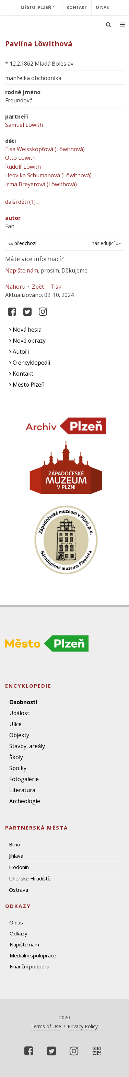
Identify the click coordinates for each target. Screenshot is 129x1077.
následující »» (106, 243)
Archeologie (24, 801)
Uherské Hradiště (29, 878)
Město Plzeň (27, 384)
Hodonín (19, 867)
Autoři (19, 351)
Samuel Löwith (24, 125)
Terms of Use (46, 1026)
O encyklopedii (29, 362)
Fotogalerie (24, 779)
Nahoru (15, 286)
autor (13, 218)
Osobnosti (23, 702)
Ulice (15, 724)
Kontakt (77, 7)
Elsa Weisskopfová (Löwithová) (45, 149)
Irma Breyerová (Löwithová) (41, 184)
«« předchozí (22, 243)
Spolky (17, 768)
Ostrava (18, 889)
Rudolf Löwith (23, 166)
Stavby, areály (27, 746)
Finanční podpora (29, 966)
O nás (102, 7)
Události (20, 713)
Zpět (38, 286)
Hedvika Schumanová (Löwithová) (48, 175)
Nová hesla (25, 329)
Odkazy (18, 933)
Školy (16, 757)
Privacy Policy (83, 1026)
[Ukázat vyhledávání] (109, 24)
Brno (14, 844)
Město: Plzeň (38, 7)
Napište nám (21, 270)
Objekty (19, 735)
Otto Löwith (20, 158)
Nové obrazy (27, 340)
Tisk (55, 286)
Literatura (22, 790)
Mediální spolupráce (33, 955)
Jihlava (16, 855)
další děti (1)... (22, 202)
